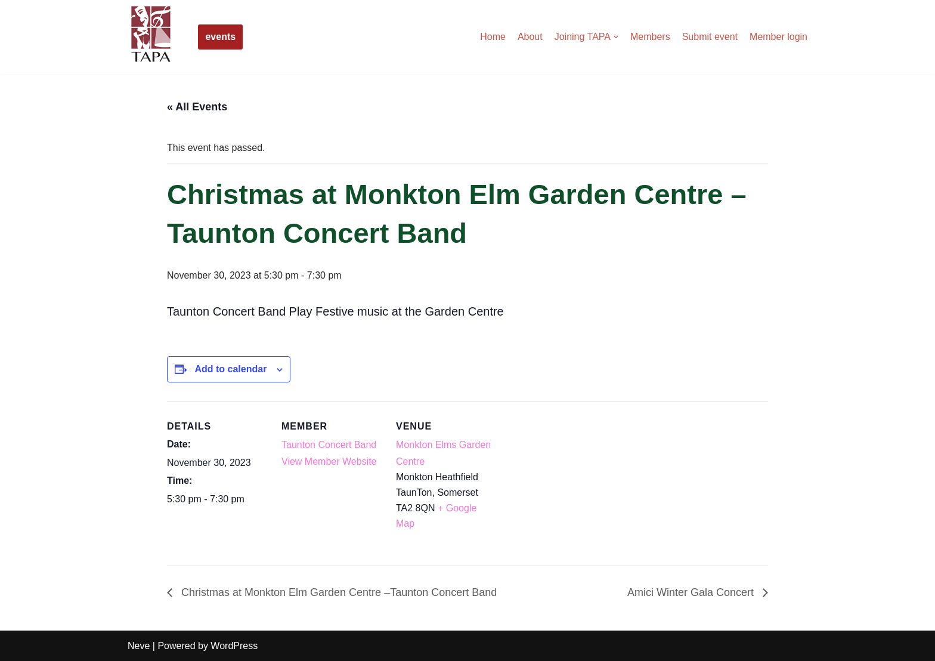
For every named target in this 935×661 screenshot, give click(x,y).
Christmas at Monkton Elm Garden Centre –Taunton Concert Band (337, 592)
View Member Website (328, 461)
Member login (778, 37)
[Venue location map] (573, 483)
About (530, 37)
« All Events (197, 107)
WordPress (234, 646)
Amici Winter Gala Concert (692, 592)
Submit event (710, 37)
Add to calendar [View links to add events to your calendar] (230, 369)
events (220, 37)
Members (650, 37)
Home (493, 37)
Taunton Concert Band (328, 445)
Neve (139, 646)
